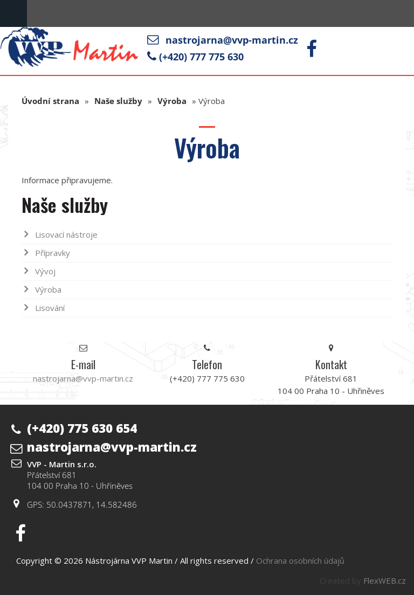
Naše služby (118, 100)
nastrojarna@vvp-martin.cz (231, 39)
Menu (13, 13)
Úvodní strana (50, 100)
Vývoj (45, 271)
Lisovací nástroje (66, 234)
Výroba (172, 100)
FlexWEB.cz (384, 580)
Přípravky (52, 252)
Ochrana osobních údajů (300, 560)
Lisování (50, 307)
